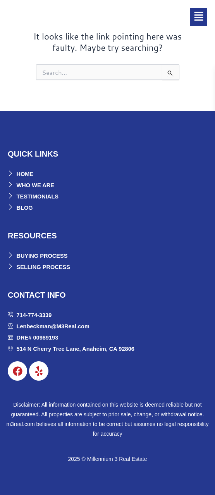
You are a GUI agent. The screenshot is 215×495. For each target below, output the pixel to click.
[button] (198, 17)
